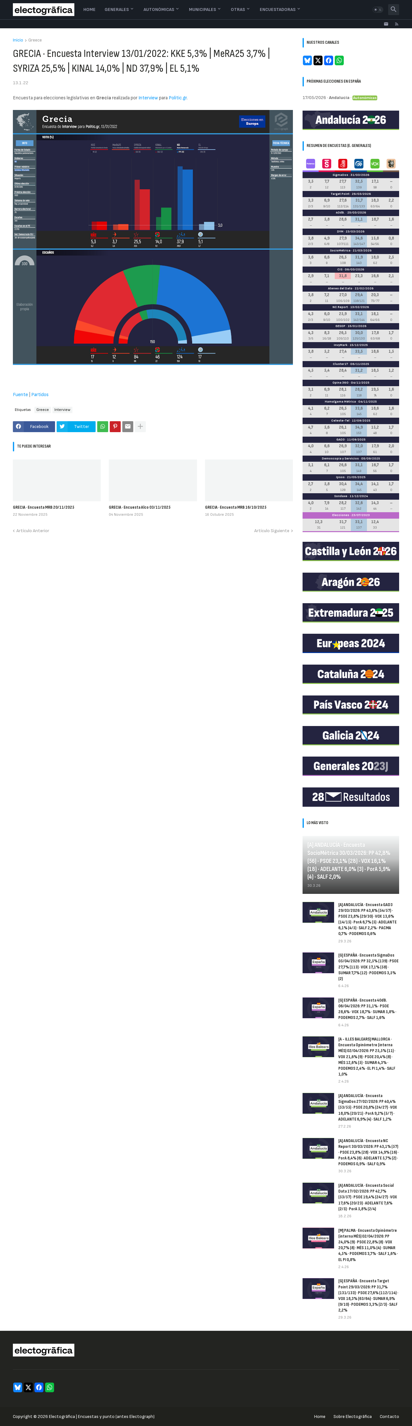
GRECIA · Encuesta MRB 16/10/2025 (236, 507)
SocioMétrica (340, 250)
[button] (377, 9)
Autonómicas (159, 9)
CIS (339, 269)
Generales (117, 9)
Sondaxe (340, 496)
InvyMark (340, 345)
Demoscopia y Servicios (340, 458)
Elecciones (340, 515)
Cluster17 (340, 364)
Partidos (40, 395)
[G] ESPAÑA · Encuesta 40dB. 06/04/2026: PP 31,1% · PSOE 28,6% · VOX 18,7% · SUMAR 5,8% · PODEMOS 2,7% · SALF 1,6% (367, 1009)
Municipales (202, 9)
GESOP (340, 326)
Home (89, 9)
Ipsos (340, 477)
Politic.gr (178, 98)
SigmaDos (340, 175)
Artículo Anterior (32, 530)
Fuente (20, 395)
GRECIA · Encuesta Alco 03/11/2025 (140, 507)
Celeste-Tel (340, 420)
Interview (148, 98)
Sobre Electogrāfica (352, 1416)
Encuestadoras (277, 9)
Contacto (389, 1416)
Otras (238, 9)
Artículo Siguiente (271, 530)
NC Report (340, 307)
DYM (340, 231)
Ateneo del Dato (340, 288)
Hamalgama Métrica (340, 402)
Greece (35, 40)
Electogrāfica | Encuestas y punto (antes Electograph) (101, 1416)
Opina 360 (340, 383)
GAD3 (340, 439)
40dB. (340, 212)
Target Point (340, 194)
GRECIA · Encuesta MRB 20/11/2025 (43, 507)
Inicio (18, 40)
